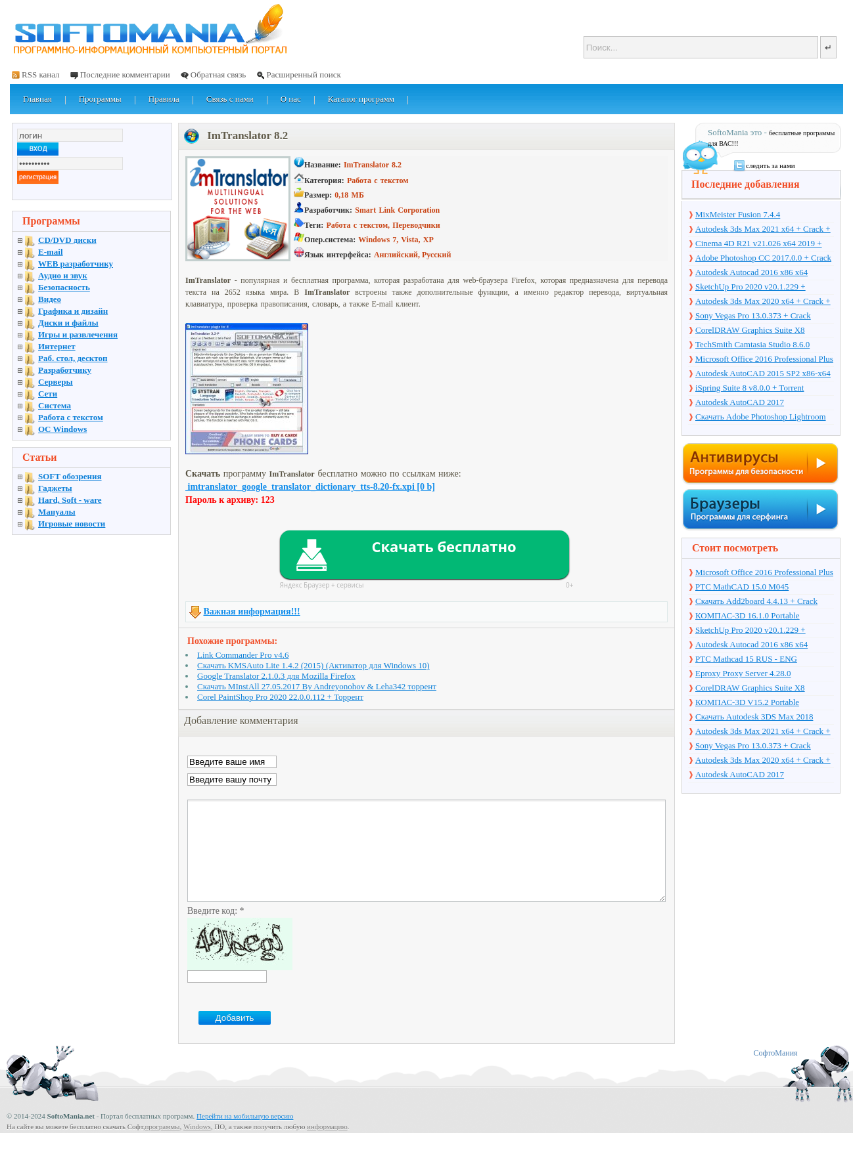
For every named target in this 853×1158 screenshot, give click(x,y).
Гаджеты (55, 488)
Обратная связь (218, 74)
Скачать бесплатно (443, 546)
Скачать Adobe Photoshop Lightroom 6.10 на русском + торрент (760, 417)
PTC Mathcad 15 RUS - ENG (746, 659)
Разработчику (64, 370)
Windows (197, 1146)
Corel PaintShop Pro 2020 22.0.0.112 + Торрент (280, 697)
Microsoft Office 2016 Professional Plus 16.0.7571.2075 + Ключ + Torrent (764, 360)
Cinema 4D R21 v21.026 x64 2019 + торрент (758, 244)
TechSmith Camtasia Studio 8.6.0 (752, 344)
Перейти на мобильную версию (244, 1136)
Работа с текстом (70, 417)
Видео (49, 299)
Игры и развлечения (78, 334)
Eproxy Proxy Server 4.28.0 (743, 673)
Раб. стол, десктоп (73, 358)
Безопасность (64, 287)
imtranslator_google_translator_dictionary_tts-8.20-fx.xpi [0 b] (310, 487)
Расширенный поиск (303, 74)
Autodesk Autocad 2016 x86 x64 (751, 272)
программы (162, 1146)
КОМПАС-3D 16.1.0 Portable (747, 615)
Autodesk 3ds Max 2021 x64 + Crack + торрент (763, 230)
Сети (47, 393)
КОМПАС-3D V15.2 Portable (747, 702)
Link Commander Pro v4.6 (242, 655)
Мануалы (57, 512)
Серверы (55, 382)
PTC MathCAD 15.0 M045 (742, 586)
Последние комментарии (125, 74)
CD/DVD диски (67, 240)
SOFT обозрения (70, 476)
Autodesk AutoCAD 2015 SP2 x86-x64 (763, 373)
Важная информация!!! (252, 611)
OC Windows (62, 429)
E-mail (50, 252)
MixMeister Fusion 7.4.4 (737, 214)
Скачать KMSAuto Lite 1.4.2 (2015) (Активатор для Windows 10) (313, 665)
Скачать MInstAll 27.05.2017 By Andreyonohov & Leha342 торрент (316, 686)
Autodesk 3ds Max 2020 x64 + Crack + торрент (763, 302)
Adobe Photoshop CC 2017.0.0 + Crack (763, 258)
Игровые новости (71, 523)
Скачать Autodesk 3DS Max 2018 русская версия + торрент (754, 717)
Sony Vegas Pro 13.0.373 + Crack (753, 315)
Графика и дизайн (73, 311)
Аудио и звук (62, 275)
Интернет (57, 346)
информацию (327, 1146)
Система (54, 405)
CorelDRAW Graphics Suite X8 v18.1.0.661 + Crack (750, 331)
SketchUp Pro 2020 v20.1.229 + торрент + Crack (750, 287)
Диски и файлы (68, 323)
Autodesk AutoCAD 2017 (739, 402)
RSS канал (41, 74)
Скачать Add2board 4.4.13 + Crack (756, 601)
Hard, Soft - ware (70, 500)
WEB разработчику (75, 263)
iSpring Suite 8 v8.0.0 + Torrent (749, 388)
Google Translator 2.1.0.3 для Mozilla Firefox (276, 676)
